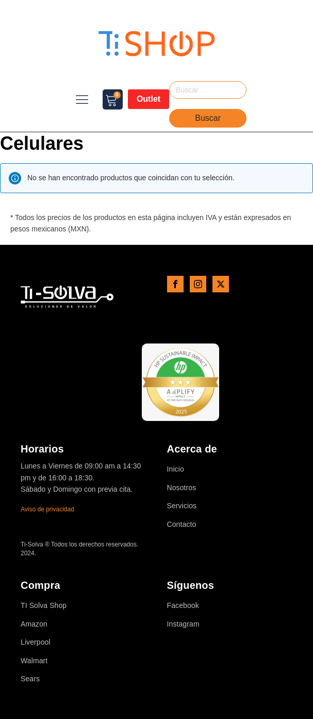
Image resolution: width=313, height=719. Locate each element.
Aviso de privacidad (47, 509)
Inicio (175, 469)
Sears (30, 679)
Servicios (182, 506)
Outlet (148, 99)
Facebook (183, 605)
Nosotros (181, 488)
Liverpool (36, 642)
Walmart (34, 661)
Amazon (34, 624)
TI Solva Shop (44, 605)
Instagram (183, 624)
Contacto (181, 524)
